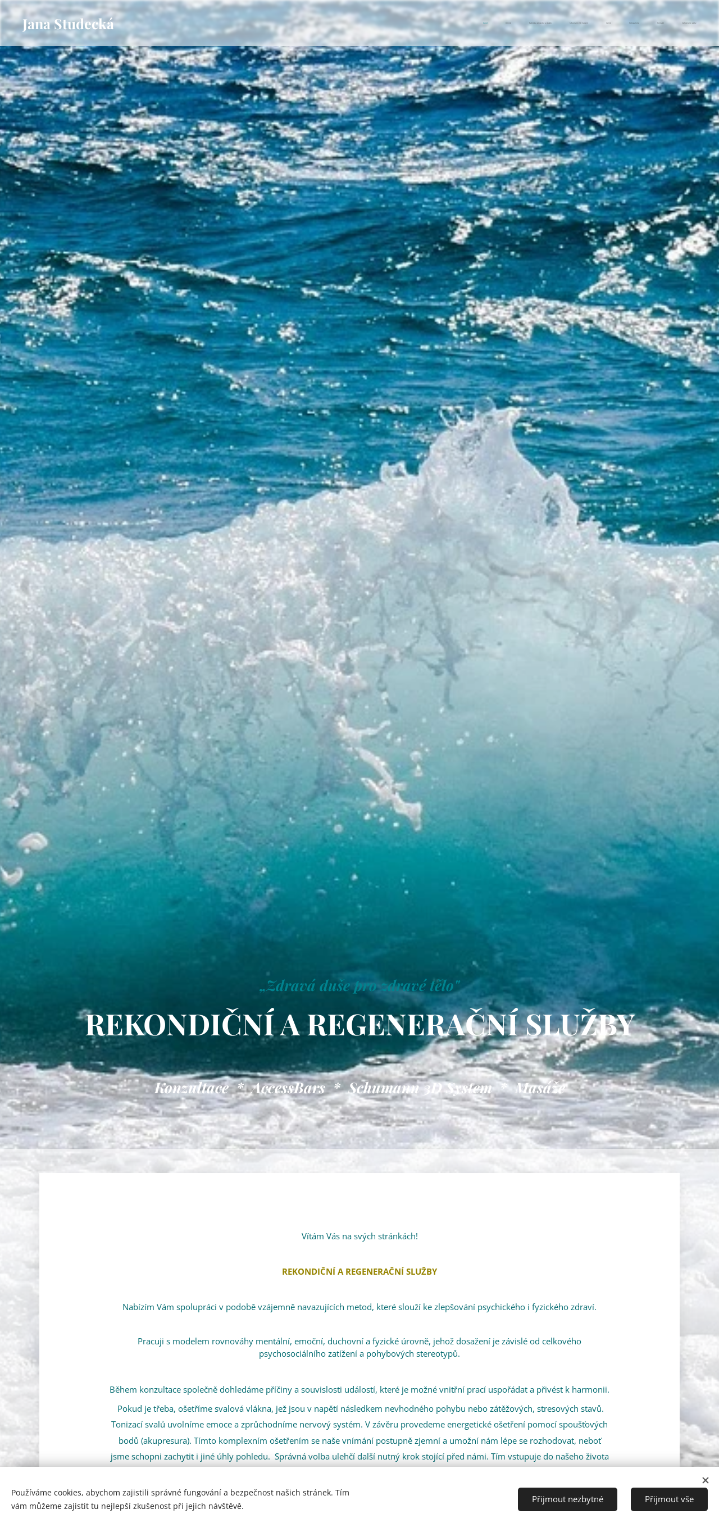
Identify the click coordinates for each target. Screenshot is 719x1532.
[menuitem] (574, 23)
